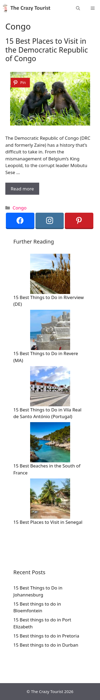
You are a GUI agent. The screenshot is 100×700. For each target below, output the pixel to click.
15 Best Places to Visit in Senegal (47, 522)
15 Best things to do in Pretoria (46, 636)
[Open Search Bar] (78, 8)
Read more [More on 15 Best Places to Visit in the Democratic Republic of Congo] (22, 189)
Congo (19, 208)
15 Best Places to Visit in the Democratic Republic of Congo (46, 49)
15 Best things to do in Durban (45, 645)
